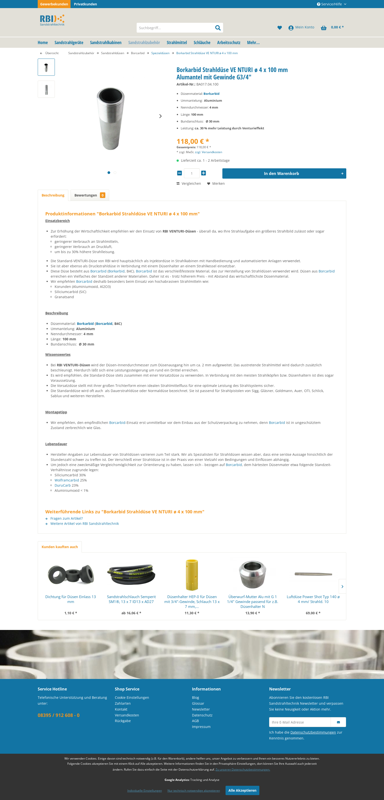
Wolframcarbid (67, 480)
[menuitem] (180, 28)
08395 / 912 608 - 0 (59, 715)
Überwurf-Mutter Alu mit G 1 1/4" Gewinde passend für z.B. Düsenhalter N (252, 601)
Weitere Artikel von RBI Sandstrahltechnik (82, 523)
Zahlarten (123, 703)
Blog (195, 697)
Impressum (201, 726)
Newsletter (201, 709)
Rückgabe (123, 720)
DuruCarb (63, 485)
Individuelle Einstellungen (144, 790)
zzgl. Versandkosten (208, 152)
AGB (195, 720)
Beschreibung (53, 195)
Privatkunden (85, 4)
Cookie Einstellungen (132, 697)
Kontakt (121, 709)
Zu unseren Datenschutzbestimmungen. (243, 769)
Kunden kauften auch (60, 546)
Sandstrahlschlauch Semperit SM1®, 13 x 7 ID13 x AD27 (131, 599)
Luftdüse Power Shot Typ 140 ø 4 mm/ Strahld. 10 (313, 599)
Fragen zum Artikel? (64, 518)
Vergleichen (189, 183)
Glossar (198, 703)
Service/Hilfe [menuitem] (330, 4)
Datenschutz (202, 715)
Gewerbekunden (54, 4)
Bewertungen (89, 195)
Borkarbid (211, 93)
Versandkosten (127, 715)
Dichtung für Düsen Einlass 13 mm (70, 599)
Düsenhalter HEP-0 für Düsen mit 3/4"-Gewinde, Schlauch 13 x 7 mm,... (192, 601)
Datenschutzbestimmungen (313, 732)
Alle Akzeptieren (242, 790)
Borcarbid (98, 271)
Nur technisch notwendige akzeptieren (194, 790)
